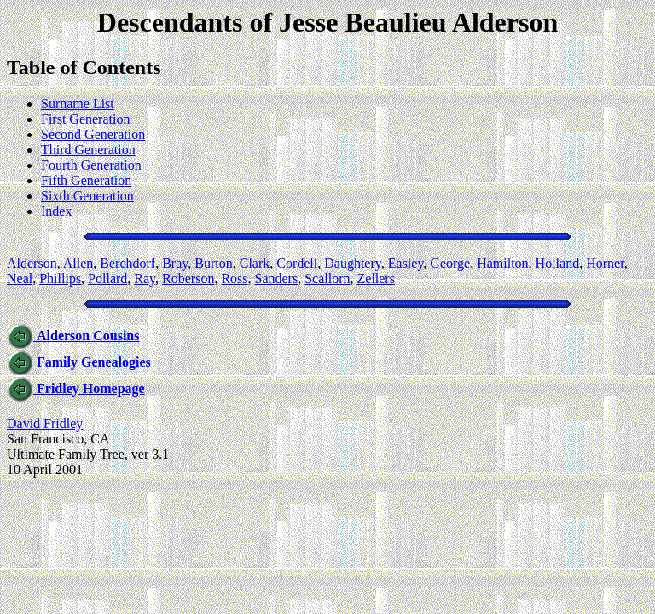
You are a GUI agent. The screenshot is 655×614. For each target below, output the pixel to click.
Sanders (277, 278)
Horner (605, 263)
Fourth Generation (91, 165)
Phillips (60, 278)
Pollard (107, 278)
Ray (144, 278)
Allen (78, 263)
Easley (406, 263)
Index (56, 211)
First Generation (85, 119)
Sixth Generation (87, 195)
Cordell (296, 263)
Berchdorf (127, 263)
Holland (558, 263)
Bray (175, 263)
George (450, 263)
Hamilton (502, 263)
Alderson (32, 263)
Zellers (376, 278)
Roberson (188, 278)
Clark (255, 263)
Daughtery (352, 263)
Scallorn (327, 278)
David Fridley (45, 423)
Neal (19, 278)
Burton (213, 263)
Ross (234, 278)
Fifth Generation (86, 180)
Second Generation (93, 134)
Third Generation (88, 149)
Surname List (77, 103)
